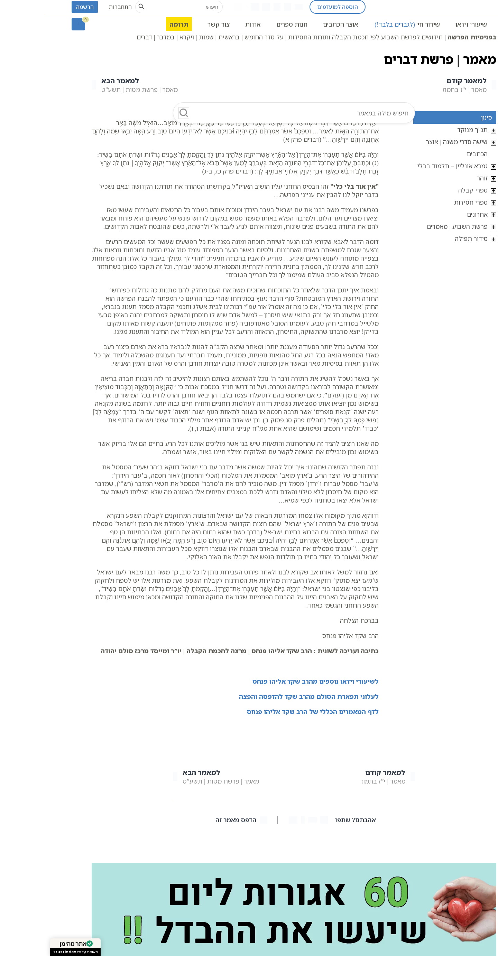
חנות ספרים (246, 24)
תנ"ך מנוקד (427, 129)
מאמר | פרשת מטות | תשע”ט (171, 776)
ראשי (464, 24)
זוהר (437, 178)
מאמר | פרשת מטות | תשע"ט (90, 85)
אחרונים (432, 214)
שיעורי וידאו (426, 24)
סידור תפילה (426, 238)
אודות (208, 24)
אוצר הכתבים (295, 24)
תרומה (134, 24)
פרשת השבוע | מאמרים (412, 226)
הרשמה (40, 7)
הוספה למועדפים (292, 7)
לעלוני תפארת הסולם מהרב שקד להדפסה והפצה (264, 696)
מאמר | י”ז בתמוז (343, 776)
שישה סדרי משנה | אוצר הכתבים (412, 148)
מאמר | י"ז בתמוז (424, 85)
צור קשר (174, 24)
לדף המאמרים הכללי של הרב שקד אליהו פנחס (268, 711)
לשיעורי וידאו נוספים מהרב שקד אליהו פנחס (271, 681)
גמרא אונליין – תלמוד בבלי (407, 166)
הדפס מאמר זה (196, 820)
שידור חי (362, 24)
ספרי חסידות (426, 202)
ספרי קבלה (428, 190)
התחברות (75, 7)
